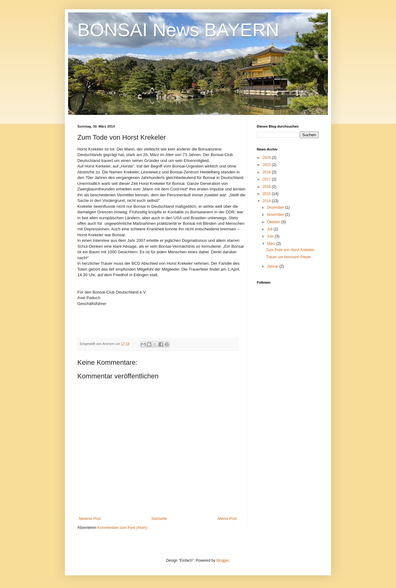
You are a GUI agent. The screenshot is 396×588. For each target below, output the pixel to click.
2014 (267, 201)
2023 (267, 165)
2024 (267, 157)
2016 (267, 187)
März (271, 244)
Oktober (274, 222)
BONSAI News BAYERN (178, 30)
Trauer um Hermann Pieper (288, 257)
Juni (271, 236)
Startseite (159, 518)
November (276, 214)
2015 (267, 194)
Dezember (276, 207)
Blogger (222, 560)
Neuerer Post (90, 518)
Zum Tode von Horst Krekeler (290, 250)
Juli (270, 229)
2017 (267, 179)
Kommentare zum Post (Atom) (122, 527)
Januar (273, 266)
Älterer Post (227, 518)
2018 (267, 172)
